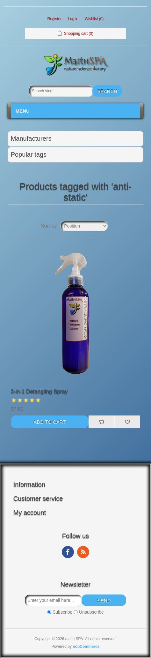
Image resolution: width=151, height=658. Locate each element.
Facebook (68, 552)
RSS (83, 552)
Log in (73, 19)
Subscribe (62, 612)
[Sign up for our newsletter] (53, 600)
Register (54, 19)
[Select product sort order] (84, 226)
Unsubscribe (91, 612)
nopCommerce (86, 646)
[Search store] (61, 91)
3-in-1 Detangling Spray (39, 391)
